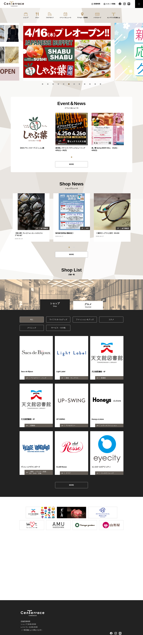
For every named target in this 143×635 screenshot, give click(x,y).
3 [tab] (53, 84)
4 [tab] (58, 84)
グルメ (37, 17)
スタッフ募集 (110, 4)
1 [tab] (42, 84)
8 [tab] (79, 84)
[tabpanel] (71, 52)
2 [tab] (47, 84)
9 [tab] (84, 84)
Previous (24, 51)
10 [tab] (90, 84)
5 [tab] (63, 84)
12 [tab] (100, 84)
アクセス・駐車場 (82, 17)
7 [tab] (74, 84)
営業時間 (97, 4)
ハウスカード (97, 17)
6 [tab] (69, 84)
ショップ (25, 17)
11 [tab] (95, 84)
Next (118, 51)
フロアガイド (50, 17)
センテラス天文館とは (113, 17)
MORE (71, 164)
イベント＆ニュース (65, 17)
